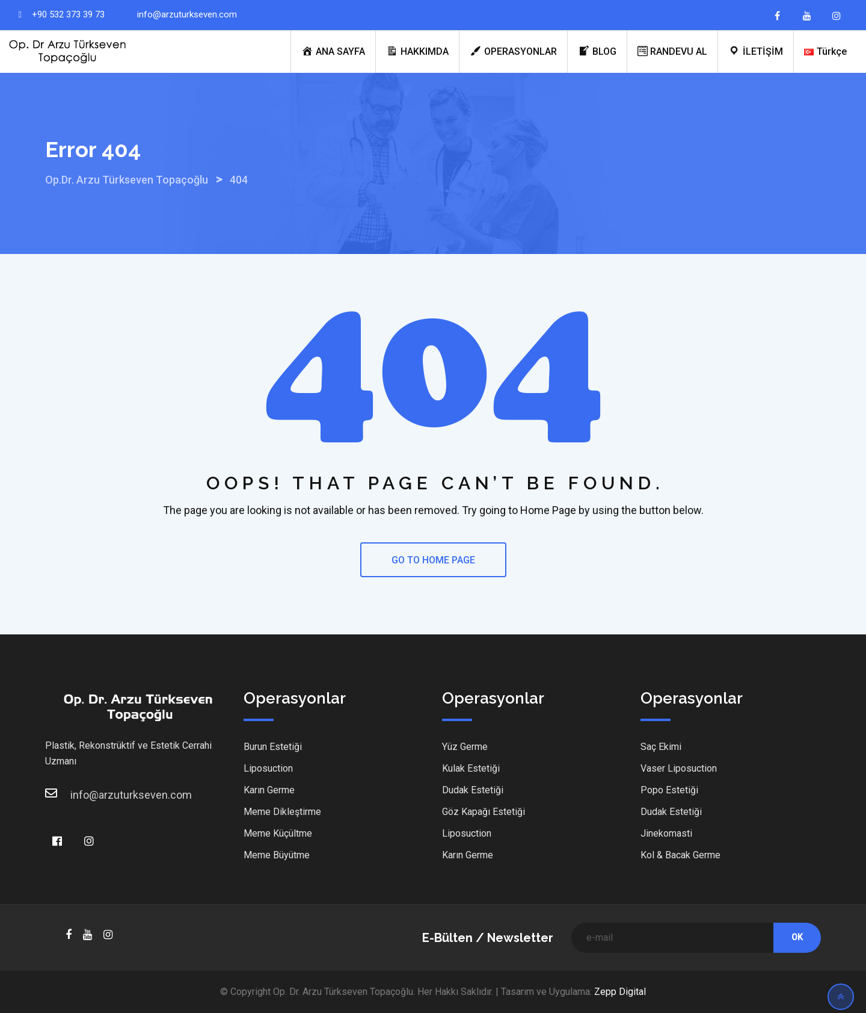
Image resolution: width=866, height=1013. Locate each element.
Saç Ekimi (660, 746)
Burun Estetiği (273, 746)
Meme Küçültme (278, 833)
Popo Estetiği (669, 790)
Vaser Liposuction (678, 768)
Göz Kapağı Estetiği (483, 811)
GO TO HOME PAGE (433, 560)
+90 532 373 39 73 (68, 14)
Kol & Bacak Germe (680, 855)
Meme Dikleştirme (282, 811)
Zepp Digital (620, 991)
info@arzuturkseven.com (187, 14)
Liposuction (268, 768)
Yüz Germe (465, 746)
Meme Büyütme (277, 855)
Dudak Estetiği (472, 790)
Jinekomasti (666, 833)
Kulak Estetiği (471, 768)
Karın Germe (269, 790)
